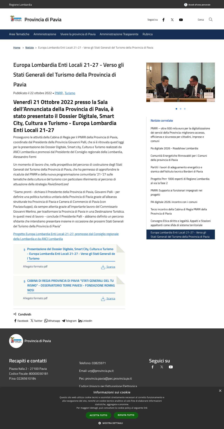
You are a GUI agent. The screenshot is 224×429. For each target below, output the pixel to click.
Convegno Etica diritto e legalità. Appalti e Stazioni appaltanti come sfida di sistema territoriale (181, 223)
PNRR (59, 93)
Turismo (70, 93)
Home (16, 47)
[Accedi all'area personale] (197, 5)
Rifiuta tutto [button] (126, 415)
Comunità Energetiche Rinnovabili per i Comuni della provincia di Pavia (179, 158)
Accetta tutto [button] (98, 415)
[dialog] (112, 408)
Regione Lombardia (20, 4)
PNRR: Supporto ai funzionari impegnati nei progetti (176, 192)
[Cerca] (210, 19)
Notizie (29, 47)
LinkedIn (85, 321)
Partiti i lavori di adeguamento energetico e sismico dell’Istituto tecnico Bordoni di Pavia (177, 169)
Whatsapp (52, 321)
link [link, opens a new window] (146, 407)
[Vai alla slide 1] (176, 109)
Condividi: (22, 314)
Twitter (36, 321)
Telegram (68, 321)
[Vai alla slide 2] (180, 109)
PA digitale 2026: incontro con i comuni (174, 202)
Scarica (107, 267)
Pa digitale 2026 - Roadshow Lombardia (174, 148)
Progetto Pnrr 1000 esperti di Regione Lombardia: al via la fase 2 (180, 181)
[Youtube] (179, 19)
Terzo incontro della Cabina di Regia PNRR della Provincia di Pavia (179, 211)
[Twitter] (170, 19)
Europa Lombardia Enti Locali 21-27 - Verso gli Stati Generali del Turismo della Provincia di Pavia (180, 234)
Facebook (20, 321)
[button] (112, 423)
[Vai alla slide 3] (185, 109)
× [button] (220, 391)
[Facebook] (162, 19)
